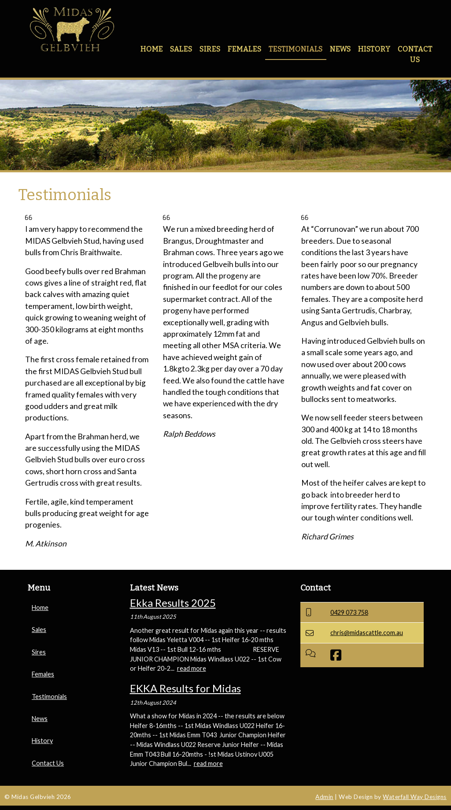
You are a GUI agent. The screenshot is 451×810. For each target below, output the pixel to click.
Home (151, 49)
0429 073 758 (349, 612)
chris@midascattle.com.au (366, 632)
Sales (181, 49)
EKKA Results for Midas (185, 688)
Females (245, 49)
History (374, 49)
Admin (324, 796)
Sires (210, 49)
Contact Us (415, 54)
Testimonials (296, 49)
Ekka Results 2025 (173, 602)
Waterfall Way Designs (415, 796)
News (340, 49)
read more (191, 668)
